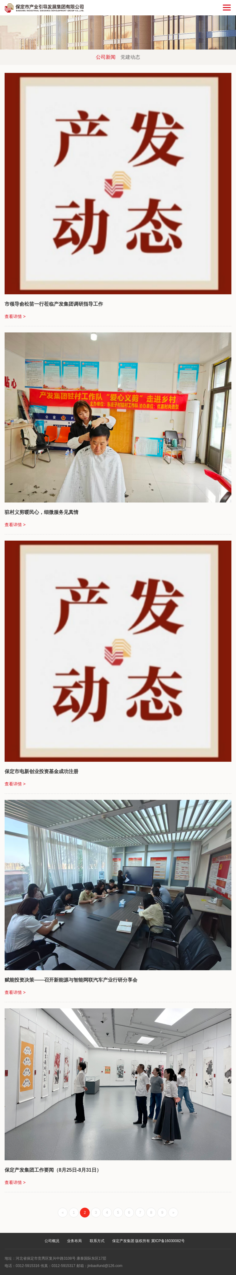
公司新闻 (106, 57)
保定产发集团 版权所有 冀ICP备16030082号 (148, 1241)
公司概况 (52, 1241)
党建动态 (130, 57)
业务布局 (74, 1241)
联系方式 (97, 1241)
